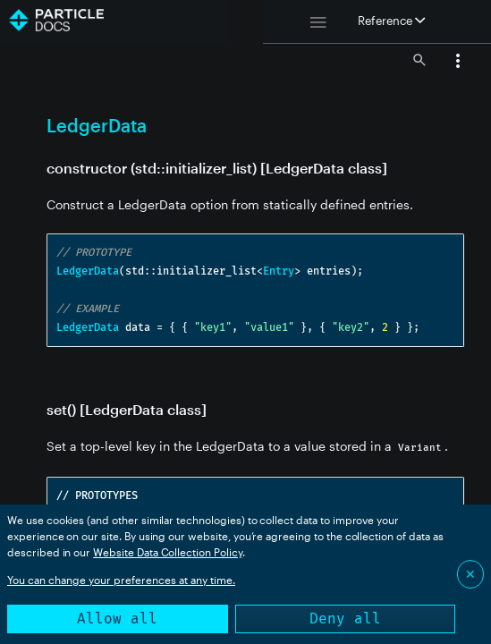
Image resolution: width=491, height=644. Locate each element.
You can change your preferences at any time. (121, 579)
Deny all (345, 618)
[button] (458, 62)
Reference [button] (391, 20)
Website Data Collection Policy (167, 552)
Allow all (117, 618)
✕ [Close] (470, 573)
